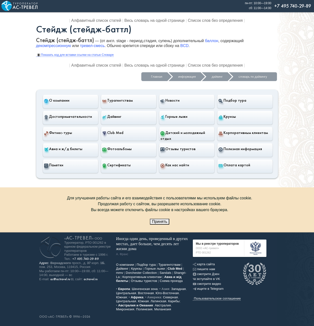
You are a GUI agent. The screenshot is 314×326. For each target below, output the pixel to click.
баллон (211, 41)
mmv (119, 273)
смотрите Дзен (206, 274)
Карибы (174, 301)
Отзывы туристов (178, 148)
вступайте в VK (206, 279)
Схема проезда (171, 281)
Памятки (53, 165)
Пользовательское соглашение (217, 298)
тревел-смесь (92, 46)
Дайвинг (111, 116)
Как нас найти (174, 165)
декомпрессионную (53, 46)
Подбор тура (232, 100)
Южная (121, 297)
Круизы (227, 116)
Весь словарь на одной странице (154, 20)
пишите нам (204, 269)
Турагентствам (117, 100)
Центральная (126, 293)
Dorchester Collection (141, 273)
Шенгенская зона (144, 289)
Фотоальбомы (117, 148)
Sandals (165, 273)
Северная (170, 297)
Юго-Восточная (167, 293)
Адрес (44, 263)
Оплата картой (234, 165)
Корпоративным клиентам (243, 132)
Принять (159, 221)
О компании (56, 100)
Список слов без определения (215, 20)
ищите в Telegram (208, 288)
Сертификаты (116, 165)
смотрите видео (207, 284)
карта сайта (204, 264)
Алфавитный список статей (96, 20)
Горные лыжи (173, 116)
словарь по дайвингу (253, 76)
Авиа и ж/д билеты (63, 148)
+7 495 (85, 259)
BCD (184, 46)
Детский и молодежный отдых (182, 135)
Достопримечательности (68, 116)
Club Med (112, 132)
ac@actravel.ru (60, 279)
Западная (178, 289)
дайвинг (217, 76)
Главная (156, 76)
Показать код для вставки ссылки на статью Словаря (75, 55)
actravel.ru (91, 279)
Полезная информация (240, 148)
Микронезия (125, 309)
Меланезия (162, 309)
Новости (170, 100)
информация (187, 76)
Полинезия (144, 309)
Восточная (146, 293)
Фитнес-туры (58, 132)
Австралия (163, 305)
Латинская (158, 301)
